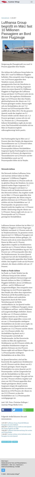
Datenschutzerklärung (7, 466)
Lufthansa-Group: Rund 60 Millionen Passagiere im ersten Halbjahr (15, 424)
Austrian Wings (10, 2)
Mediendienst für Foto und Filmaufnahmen (13, 463)
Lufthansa (15, 441)
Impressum (19, 465)
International (5, 18)
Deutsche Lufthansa (6, 441)
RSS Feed (4, 461)
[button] (6, 410)
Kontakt (17, 466)
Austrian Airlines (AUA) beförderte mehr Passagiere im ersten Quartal (16, 435)
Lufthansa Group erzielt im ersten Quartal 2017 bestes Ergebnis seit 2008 (16, 427)
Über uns (12, 465)
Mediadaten (4, 465)
